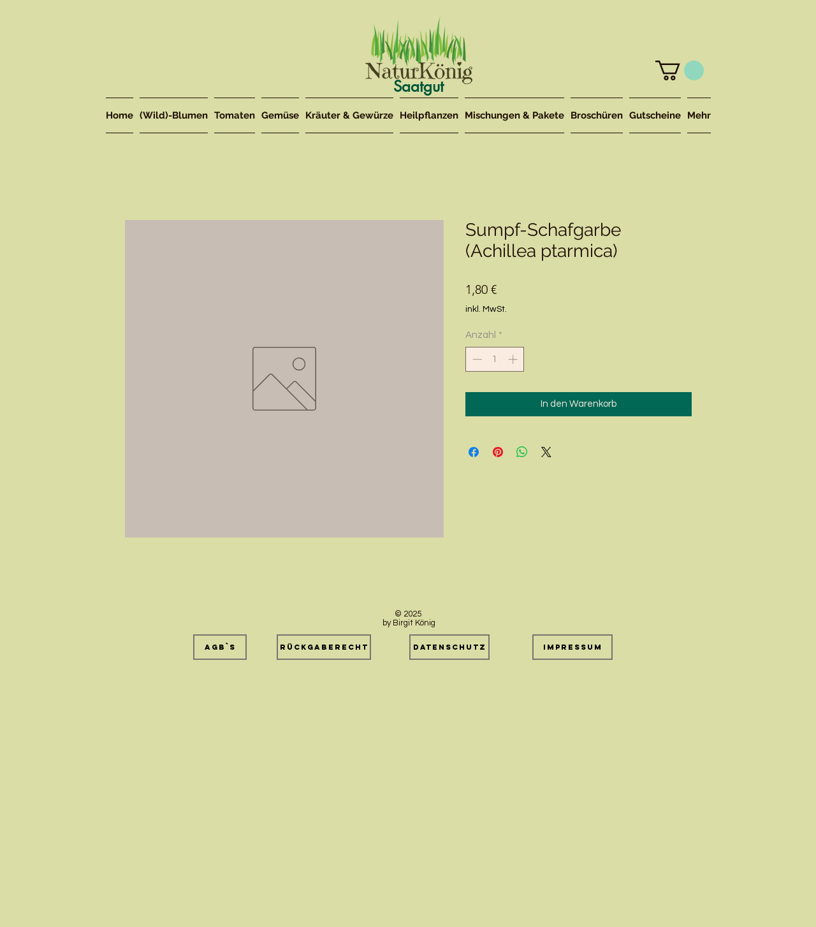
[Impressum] (572, 647)
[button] (679, 70)
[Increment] (514, 359)
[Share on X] (546, 452)
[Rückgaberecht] (324, 647)
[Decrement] (475, 359)
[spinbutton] (495, 359)
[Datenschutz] (449, 647)
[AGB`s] (220, 647)
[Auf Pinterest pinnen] (498, 452)
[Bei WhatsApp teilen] (522, 452)
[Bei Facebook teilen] (473, 452)
